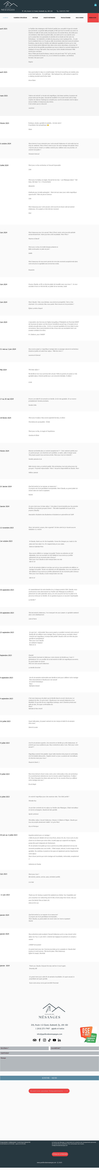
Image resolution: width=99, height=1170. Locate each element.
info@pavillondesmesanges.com (60, 1145)
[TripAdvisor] (35, 1040)
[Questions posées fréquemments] (49, 1091)
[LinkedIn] (59, 1040)
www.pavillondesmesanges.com (46, 1162)
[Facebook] (40, 1040)
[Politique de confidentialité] (60, 1154)
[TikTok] (49, 1040)
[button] (95, 4)
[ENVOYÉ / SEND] (49, 1078)
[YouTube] (54, 1040)
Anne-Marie (31, 80)
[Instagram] (44, 1040)
